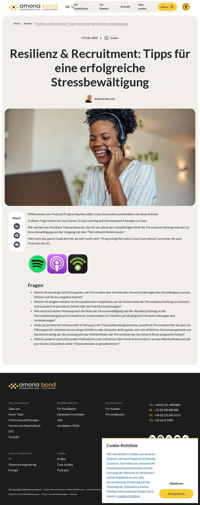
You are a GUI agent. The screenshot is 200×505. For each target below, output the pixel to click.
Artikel (62, 457)
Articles (31, 23)
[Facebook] (161, 436)
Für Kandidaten (82, 7)
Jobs (60, 415)
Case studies (66, 463)
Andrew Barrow (105, 99)
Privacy (64, 493)
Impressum (15, 493)
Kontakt (125, 7)
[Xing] (185, 436)
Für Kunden (104, 7)
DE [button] (67, 7)
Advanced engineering (26, 463)
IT (10, 457)
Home (18, 23)
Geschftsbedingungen (81, 493)
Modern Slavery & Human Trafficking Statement (68, 488)
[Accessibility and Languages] (185, 6)
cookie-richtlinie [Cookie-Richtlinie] (128, 496)
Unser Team (18, 409)
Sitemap (98, 493)
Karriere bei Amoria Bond (28, 421)
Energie (15, 469)
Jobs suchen (144, 7)
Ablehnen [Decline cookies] (176, 483)
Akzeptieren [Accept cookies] (176, 493)
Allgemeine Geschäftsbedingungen (40, 493)
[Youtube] (177, 436)
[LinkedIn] (152, 436)
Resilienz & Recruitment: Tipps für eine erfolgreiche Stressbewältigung (86, 23)
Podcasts (64, 469)
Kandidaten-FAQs (71, 421)
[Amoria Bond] (33, 6)
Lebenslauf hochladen (74, 409)
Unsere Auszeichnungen (27, 415)
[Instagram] (169, 436)
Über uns (15, 403)
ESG (12, 428)
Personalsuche (116, 409)
